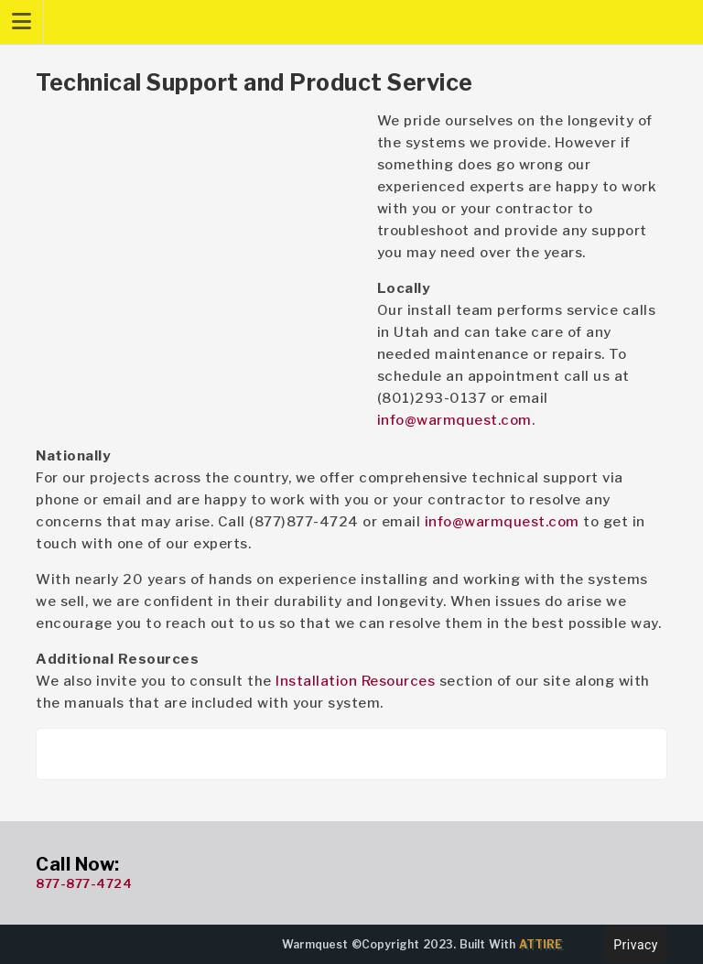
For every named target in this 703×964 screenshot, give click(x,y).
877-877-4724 (84, 883)
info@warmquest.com (454, 420)
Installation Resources (355, 681)
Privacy (635, 944)
